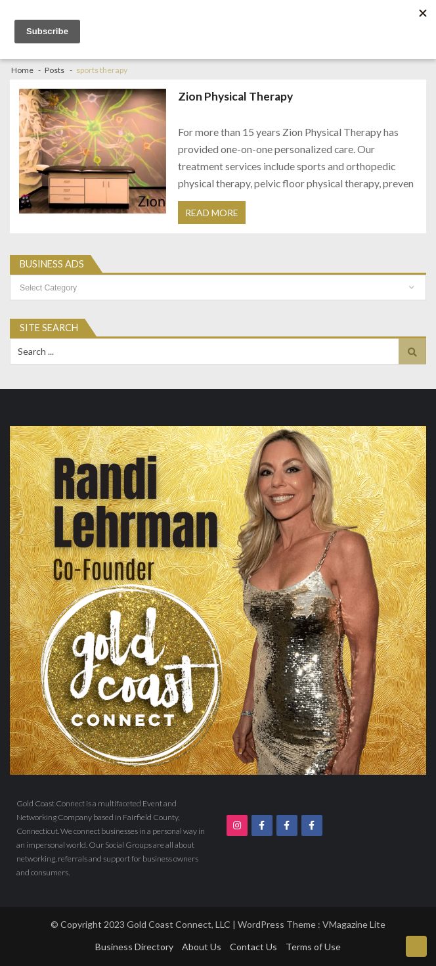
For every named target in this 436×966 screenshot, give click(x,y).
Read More (211, 212)
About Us (201, 946)
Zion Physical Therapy (235, 96)
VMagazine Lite (353, 924)
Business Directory (134, 946)
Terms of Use (313, 946)
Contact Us (253, 946)
